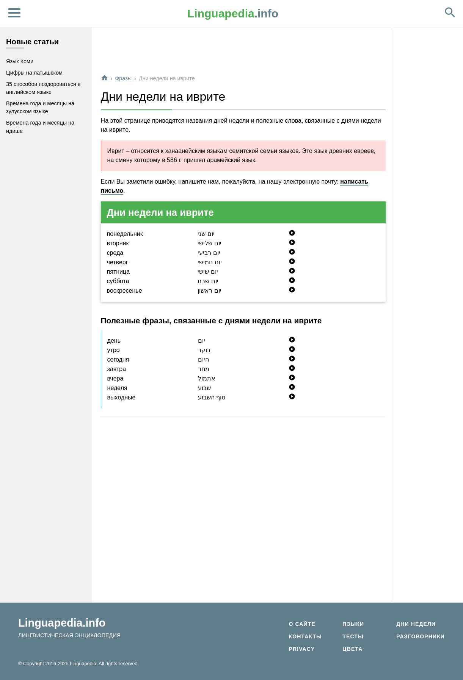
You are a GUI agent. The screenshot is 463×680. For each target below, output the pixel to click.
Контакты (305, 636)
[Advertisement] (243, 51)
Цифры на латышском (34, 73)
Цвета (352, 649)
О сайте (302, 624)
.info (232, 13)
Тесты (353, 636)
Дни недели (416, 624)
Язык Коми (19, 61)
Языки (353, 624)
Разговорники (420, 636)
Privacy (302, 649)
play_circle (292, 232)
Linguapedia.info (61, 623)
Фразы (123, 78)
